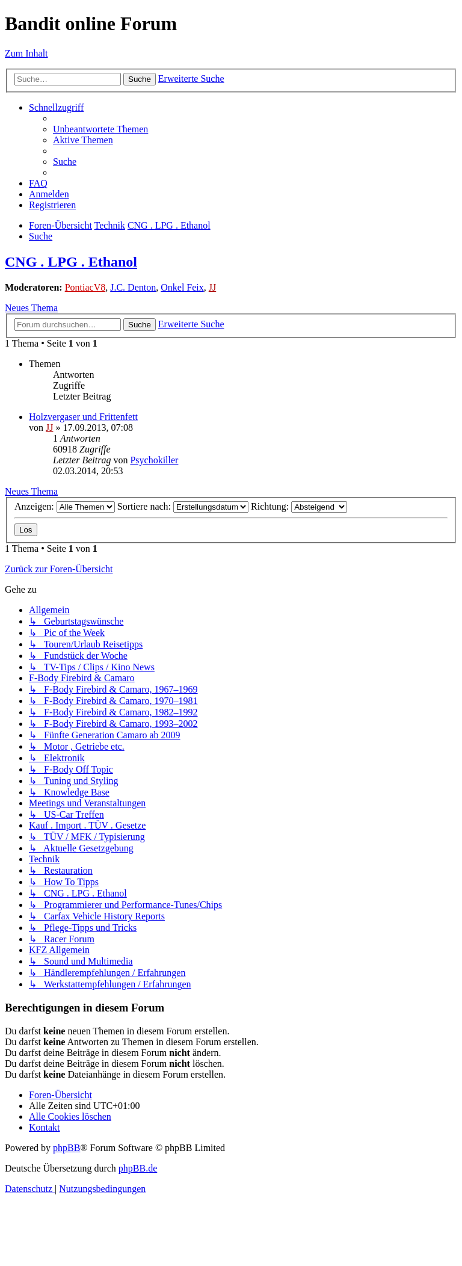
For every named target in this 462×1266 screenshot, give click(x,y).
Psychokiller (154, 460)
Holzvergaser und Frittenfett (83, 417)
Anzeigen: (64, 506)
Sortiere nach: (182, 506)
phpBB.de (138, 1168)
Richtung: (299, 506)
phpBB (66, 1148)
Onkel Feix (182, 287)
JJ (212, 287)
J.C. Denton (133, 287)
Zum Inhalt (26, 53)
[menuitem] (100, 129)
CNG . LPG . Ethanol (71, 262)
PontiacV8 (85, 287)
